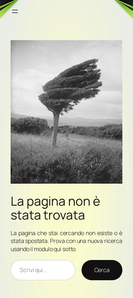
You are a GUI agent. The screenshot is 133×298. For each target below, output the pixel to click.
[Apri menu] (15, 11)
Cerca (102, 270)
